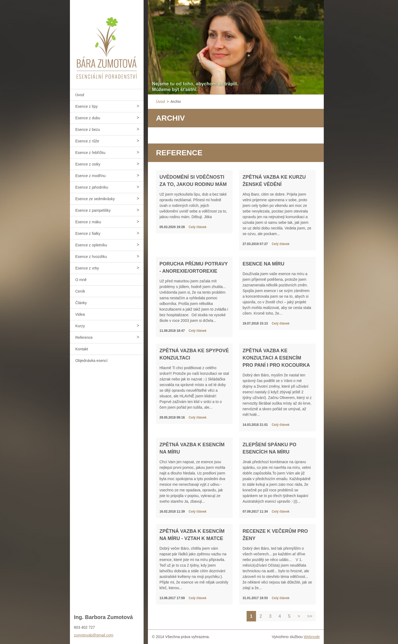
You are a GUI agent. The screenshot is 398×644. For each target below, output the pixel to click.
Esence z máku (88, 222)
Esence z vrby (87, 268)
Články (81, 303)
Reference (84, 337)
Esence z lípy (86, 106)
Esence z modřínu (90, 176)
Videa (80, 314)
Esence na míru (263, 264)
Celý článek (198, 227)
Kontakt (81, 349)
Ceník (80, 291)
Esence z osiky (87, 164)
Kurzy (80, 326)
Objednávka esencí (91, 360)
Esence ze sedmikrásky (95, 199)
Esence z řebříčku (90, 152)
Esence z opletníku (91, 245)
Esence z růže (87, 141)
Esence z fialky (87, 233)
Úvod (79, 95)
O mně (81, 280)
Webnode (312, 637)
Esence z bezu (87, 129)
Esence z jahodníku (91, 187)
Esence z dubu (87, 118)
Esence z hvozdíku (91, 256)
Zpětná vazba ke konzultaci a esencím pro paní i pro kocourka (276, 358)
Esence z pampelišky (93, 210)
